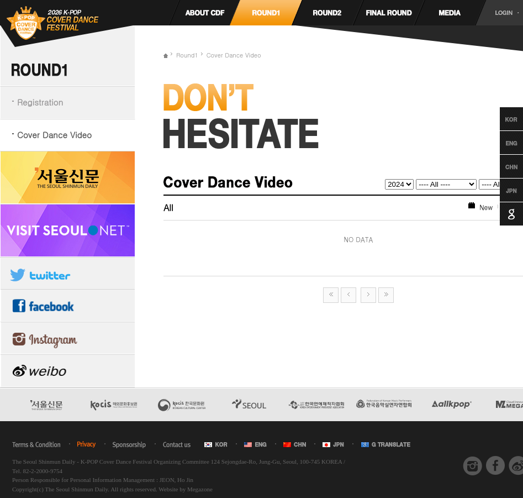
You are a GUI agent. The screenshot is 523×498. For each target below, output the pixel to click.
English (501, 142)
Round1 (187, 55)
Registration (40, 102)
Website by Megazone (185, 489)
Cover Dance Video (54, 134)
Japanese (501, 190)
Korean (501, 118)
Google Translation (501, 214)
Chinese (501, 166)
